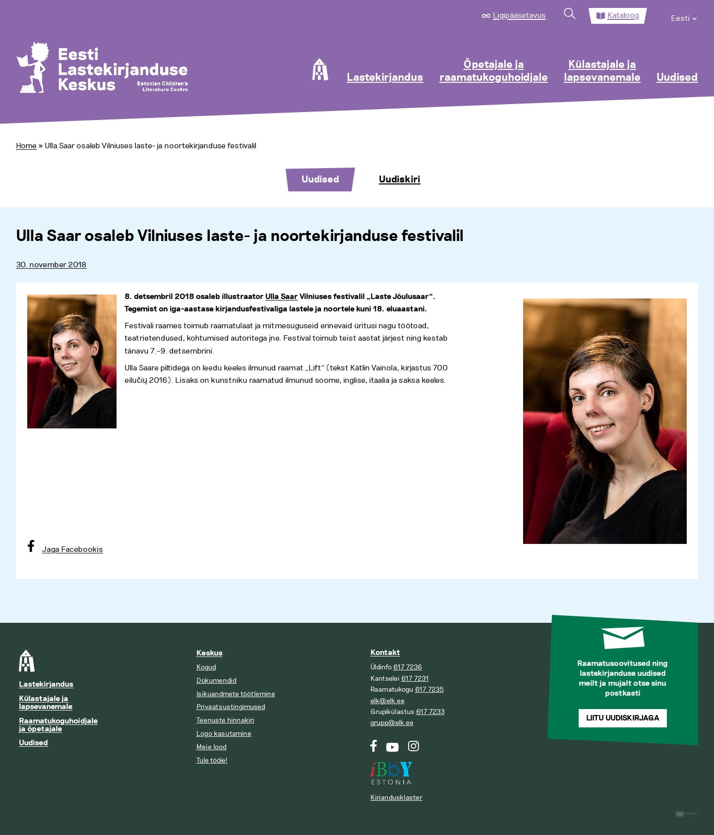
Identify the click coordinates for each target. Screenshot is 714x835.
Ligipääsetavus (519, 15)
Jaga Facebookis (72, 549)
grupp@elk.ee (392, 722)
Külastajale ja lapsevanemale (602, 71)
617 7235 (429, 689)
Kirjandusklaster (396, 797)
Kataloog (623, 15)
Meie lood (211, 747)
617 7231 (415, 678)
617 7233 (430, 712)
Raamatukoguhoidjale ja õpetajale (58, 725)
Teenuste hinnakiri (225, 720)
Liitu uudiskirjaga (622, 718)
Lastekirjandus (385, 77)
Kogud (206, 667)
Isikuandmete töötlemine (235, 694)
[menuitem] (684, 15)
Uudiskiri (399, 179)
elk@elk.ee (387, 701)
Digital (687, 814)
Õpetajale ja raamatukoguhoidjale (493, 71)
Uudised (677, 77)
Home (26, 146)
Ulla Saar (281, 297)
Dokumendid (216, 680)
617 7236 (407, 667)
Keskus (209, 653)
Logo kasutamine (223, 733)
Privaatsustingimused (230, 707)
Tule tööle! (212, 760)
